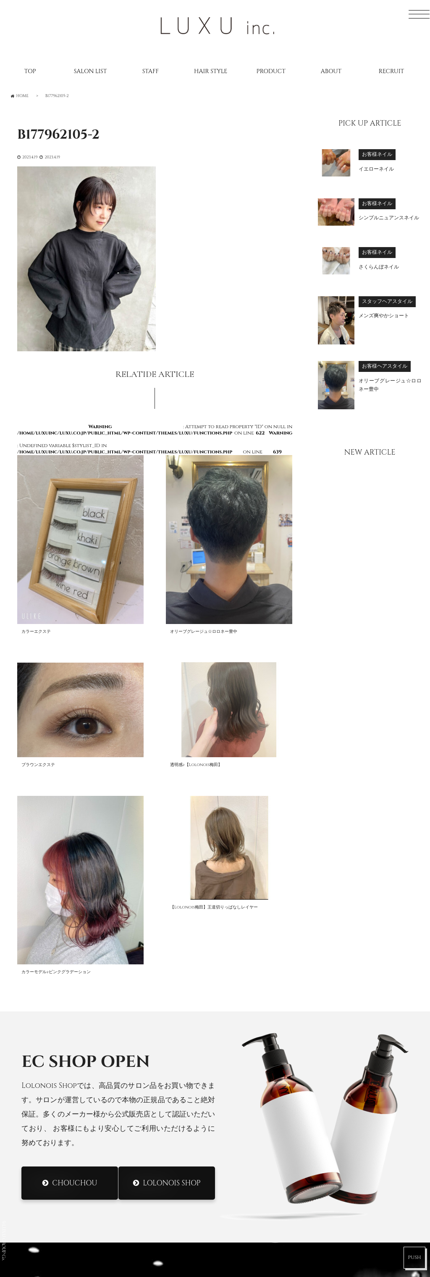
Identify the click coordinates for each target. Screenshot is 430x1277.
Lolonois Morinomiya (267, 1106)
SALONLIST (45, 1046)
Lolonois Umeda (257, 1041)
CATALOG (43, 1095)
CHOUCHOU (74, 931)
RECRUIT (391, 71)
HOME (37, 1030)
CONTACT (44, 1143)
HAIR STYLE (210, 71)
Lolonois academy (261, 1172)
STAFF (150, 71)
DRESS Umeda (250, 1200)
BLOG (36, 1078)
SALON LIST (90, 71)
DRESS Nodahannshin (266, 1233)
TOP (30, 71)
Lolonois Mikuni (257, 1090)
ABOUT (331, 71)
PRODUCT (270, 71)
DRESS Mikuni (250, 1216)
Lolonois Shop (171, 931)
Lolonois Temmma (260, 1139)
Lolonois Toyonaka (263, 1074)
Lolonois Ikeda (254, 1123)
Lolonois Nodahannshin (273, 1058)
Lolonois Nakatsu (260, 1156)
